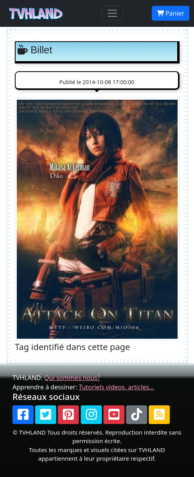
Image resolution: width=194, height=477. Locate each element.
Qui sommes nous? (72, 377)
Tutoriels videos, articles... (116, 387)
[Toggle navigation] (112, 13)
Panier (170, 13)
